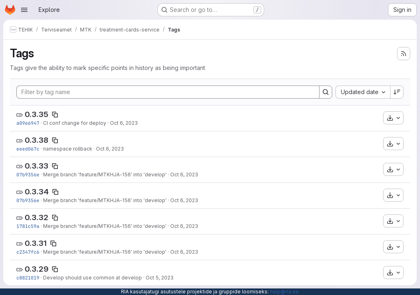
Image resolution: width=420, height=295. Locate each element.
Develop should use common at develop (92, 278)
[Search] (325, 92)
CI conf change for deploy (74, 123)
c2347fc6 (27, 252)
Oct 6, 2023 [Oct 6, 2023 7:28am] (110, 149)
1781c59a (27, 226)
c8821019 (27, 278)
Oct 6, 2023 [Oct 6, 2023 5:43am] (184, 226)
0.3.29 (36, 269)
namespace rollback (67, 149)
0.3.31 (36, 243)
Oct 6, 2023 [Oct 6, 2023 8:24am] (124, 123)
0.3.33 (36, 166)
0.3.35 (36, 114)
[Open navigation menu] (24, 9)
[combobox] (363, 92)
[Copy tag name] (55, 114)
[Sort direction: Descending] (397, 92)
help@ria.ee (284, 291)
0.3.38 (36, 140)
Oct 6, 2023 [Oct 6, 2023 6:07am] (184, 174)
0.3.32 (36, 217)
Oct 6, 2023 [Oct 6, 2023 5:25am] (184, 252)
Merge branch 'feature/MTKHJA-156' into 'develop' (105, 174)
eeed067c (27, 149)
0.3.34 (37, 191)
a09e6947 (27, 123)
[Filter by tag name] (168, 92)
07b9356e (27, 174)
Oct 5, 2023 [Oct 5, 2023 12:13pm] (159, 278)
